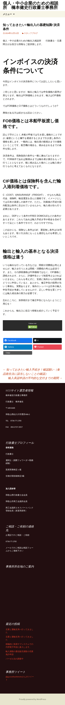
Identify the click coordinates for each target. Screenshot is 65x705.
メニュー (7, 14)
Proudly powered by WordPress (32, 699)
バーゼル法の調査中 (14, 658)
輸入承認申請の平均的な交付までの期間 (35, 378)
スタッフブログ (31, 33)
